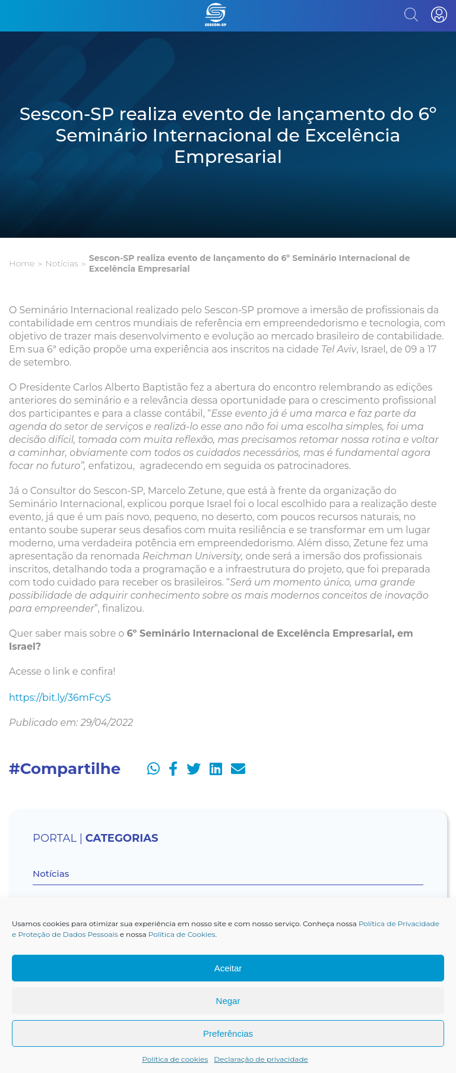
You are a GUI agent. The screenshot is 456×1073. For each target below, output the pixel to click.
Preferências (228, 1033)
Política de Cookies (182, 934)
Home (21, 263)
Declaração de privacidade (261, 1059)
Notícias (61, 263)
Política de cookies (175, 1059)
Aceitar (228, 968)
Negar (228, 1001)
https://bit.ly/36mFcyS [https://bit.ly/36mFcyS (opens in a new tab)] (60, 697)
